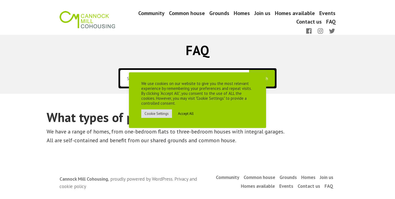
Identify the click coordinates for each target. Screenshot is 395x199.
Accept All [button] (186, 113)
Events (327, 13)
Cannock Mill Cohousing (84, 179)
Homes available (295, 13)
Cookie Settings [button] (157, 113)
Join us (262, 13)
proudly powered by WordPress (141, 179)
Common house (187, 13)
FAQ (330, 22)
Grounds (219, 13)
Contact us (309, 22)
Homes (242, 13)
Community (151, 13)
